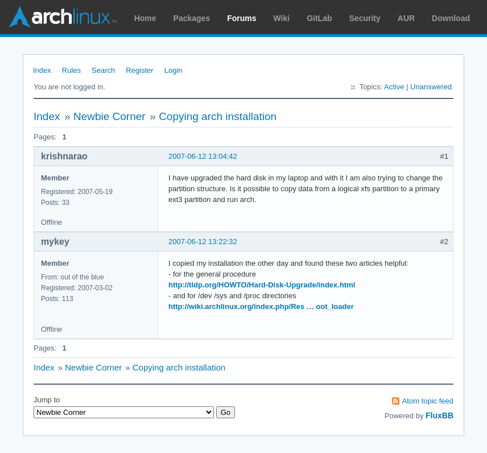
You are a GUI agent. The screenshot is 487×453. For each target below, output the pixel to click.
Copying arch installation (217, 116)
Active (394, 87)
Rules (71, 70)
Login (173, 70)
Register (139, 70)
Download (451, 18)
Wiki (282, 18)
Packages (192, 18)
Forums (241, 18)
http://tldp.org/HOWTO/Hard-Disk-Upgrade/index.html (261, 285)
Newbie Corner (109, 116)
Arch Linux (63, 17)
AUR (406, 18)
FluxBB (439, 415)
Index (42, 70)
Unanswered (431, 87)
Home (145, 18)
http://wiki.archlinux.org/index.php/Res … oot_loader (261, 306)
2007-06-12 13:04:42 (202, 156)
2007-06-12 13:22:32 (202, 241)
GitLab (319, 18)
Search (103, 70)
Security (365, 18)
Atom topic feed (427, 401)
